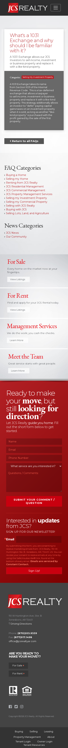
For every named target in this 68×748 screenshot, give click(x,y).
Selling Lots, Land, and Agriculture (27, 213)
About (51, 736)
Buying (19, 731)
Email (10, 539)
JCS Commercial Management (25, 190)
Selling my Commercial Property (26, 201)
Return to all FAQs (24, 141)
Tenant (23, 741)
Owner (44, 741)
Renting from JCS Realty (22, 182)
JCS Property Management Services (29, 194)
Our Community (16, 236)
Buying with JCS (16, 209)
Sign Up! (34, 570)
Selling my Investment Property (37, 77)
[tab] (34, 52)
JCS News (12, 232)
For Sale (18, 665)
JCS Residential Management (25, 186)
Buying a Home (16, 175)
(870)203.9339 (27, 633)
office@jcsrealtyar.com (22, 641)
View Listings (18, 279)
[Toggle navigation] (56, 7)
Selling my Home (17, 178)
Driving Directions (21, 623)
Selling (34, 731)
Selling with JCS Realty (20, 205)
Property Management (27, 736)
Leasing (48, 731)
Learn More (17, 340)
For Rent (18, 673)
